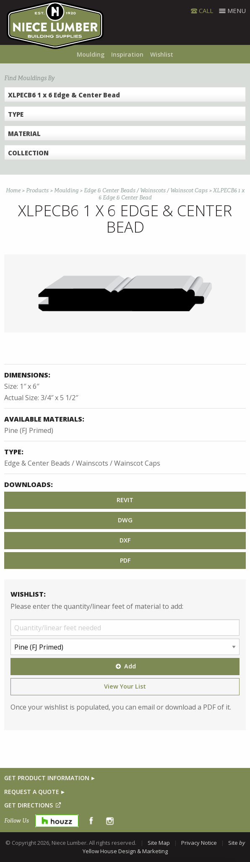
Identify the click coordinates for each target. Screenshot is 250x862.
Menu (236, 10)
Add (125, 666)
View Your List (125, 686)
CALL (206, 10)
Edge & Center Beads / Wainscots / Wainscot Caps (146, 190)
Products (37, 190)
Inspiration (127, 54)
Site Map (159, 842)
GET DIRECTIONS (28, 805)
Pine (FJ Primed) (28, 430)
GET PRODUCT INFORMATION (46, 778)
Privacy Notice (199, 842)
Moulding (90, 54)
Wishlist (161, 54)
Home (13, 190)
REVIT (125, 500)
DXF (125, 540)
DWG (125, 520)
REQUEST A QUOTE (31, 792)
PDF (125, 560)
